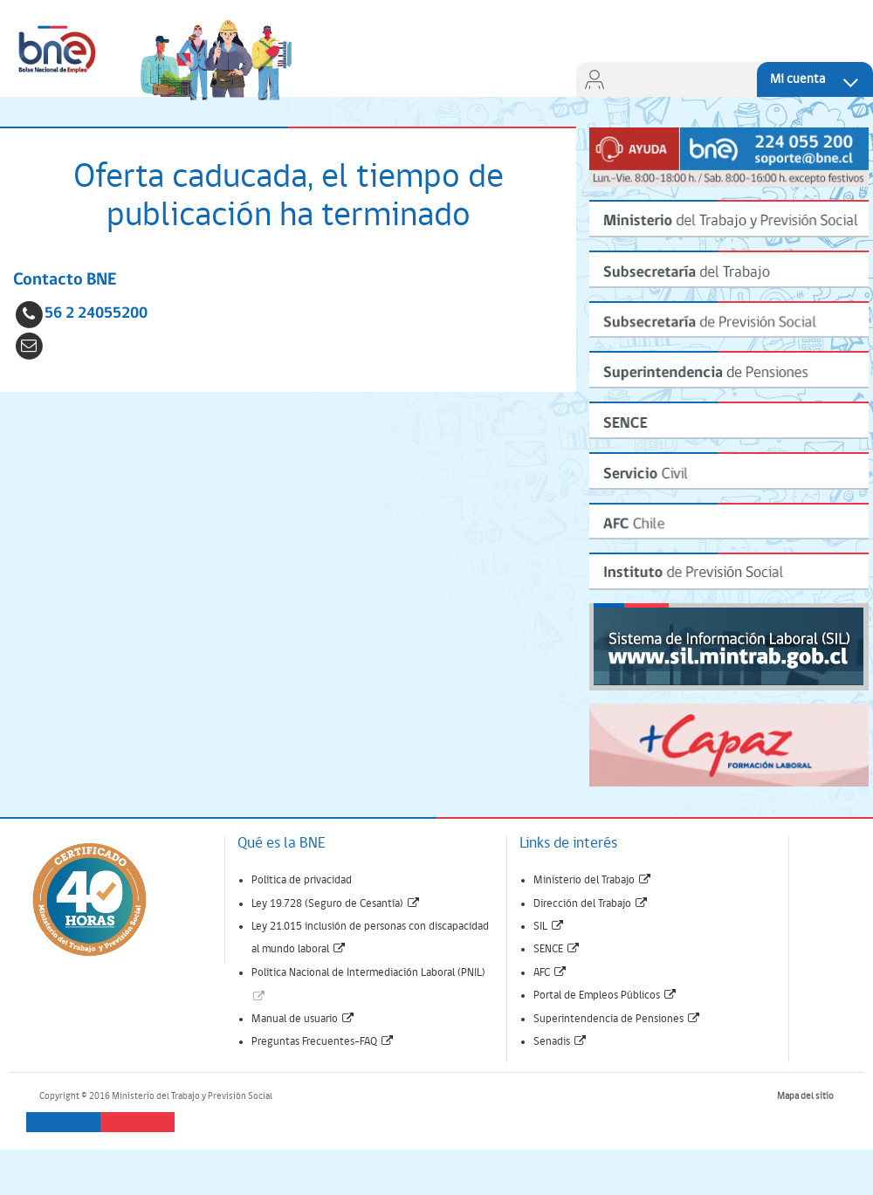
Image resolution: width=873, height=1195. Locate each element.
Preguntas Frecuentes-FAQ (323, 1041)
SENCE (557, 949)
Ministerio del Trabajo (592, 880)
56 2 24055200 (96, 314)
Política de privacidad (301, 880)
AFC (550, 973)
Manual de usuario (303, 1019)
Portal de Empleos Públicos (605, 995)
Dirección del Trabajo (591, 904)
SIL (549, 926)
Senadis (560, 1041)
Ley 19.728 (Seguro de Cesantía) (336, 904)
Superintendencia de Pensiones (617, 1019)
